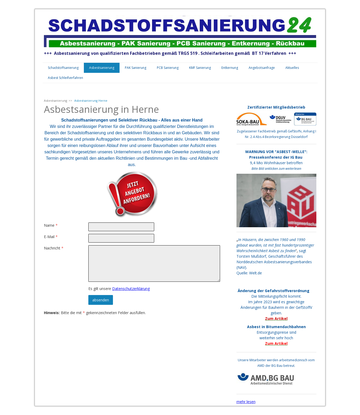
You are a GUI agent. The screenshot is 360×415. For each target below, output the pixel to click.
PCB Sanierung (168, 67)
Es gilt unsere (119, 288)
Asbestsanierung (101, 67)
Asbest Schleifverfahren (65, 77)
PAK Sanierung (135, 67)
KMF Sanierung (200, 67)
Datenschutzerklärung (131, 288)
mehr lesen (246, 401)
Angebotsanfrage (262, 67)
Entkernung (229, 67)
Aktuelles (292, 67)
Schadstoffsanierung (63, 67)
